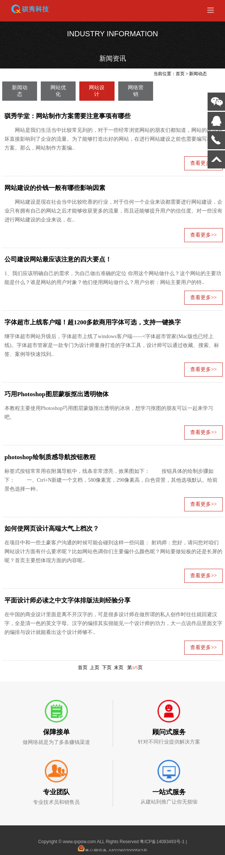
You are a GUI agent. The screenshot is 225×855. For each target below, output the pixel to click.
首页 (180, 73)
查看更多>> (203, 235)
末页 (118, 667)
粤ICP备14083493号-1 (162, 841)
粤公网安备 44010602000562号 (112, 848)
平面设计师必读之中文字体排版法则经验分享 (67, 600)
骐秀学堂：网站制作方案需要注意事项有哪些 (67, 116)
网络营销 (135, 91)
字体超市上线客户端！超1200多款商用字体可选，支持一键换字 (92, 322)
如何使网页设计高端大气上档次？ (51, 528)
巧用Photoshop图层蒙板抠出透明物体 (56, 394)
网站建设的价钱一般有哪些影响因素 (54, 187)
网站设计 (97, 91)
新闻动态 (198, 73)
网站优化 (58, 91)
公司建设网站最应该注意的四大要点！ (58, 259)
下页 (107, 667)
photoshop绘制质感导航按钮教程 (50, 457)
